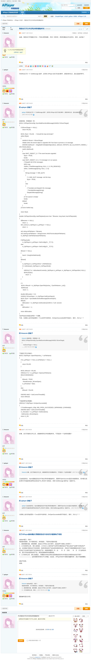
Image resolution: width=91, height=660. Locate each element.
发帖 (86, 23)
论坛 (22, 12)
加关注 (6, 57)
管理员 (4, 86)
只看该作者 (85, 69)
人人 (38, 66)
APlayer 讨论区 (19, 20)
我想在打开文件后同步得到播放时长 (33, 20)
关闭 (24, 49)
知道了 (21, 52)
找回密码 (86, 5)
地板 (20, 329)
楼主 (20, 33)
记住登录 (79, 5)
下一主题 (81, 29)
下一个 (88, 616)
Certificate (43, 657)
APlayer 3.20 (82, 16)
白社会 (50, 66)
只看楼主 (74, 33)
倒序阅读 (80, 33)
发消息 (13, 57)
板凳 (20, 103)
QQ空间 (33, 66)
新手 (3, 119)
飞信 (52, 66)
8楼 (20, 574)
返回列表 (5, 23)
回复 (78, 23)
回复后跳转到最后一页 (34, 640)
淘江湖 (26, 66)
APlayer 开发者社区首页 (10, 12)
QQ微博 (31, 66)
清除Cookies (55, 655)
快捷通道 (84, 12)
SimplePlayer (59, 16)
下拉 (74, 5)
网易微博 (43, 66)
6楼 (20, 497)
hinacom (6, 33)
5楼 (20, 463)
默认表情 (77, 616)
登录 (79, 8)
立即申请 (16, 52)
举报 (86, 62)
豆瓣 (40, 66)
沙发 (20, 69)
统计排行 (14, 1)
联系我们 (34, 655)
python (71, 16)
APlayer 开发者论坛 (7, 20)
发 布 (21, 640)
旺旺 (84, 616)
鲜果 (47, 66)
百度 (45, 66)
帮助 (19, 1)
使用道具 (85, 33)
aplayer (6, 69)
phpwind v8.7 (38, 657)
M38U (75, 16)
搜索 (45, 16)
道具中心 (9, 1)
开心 (35, 66)
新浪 (28, 66)
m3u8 (66, 16)
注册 (86, 8)
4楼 (20, 429)
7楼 (20, 530)
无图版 (41, 655)
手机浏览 (47, 655)
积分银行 (3, 1)
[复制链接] (48, 28)
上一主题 (79, 29)
